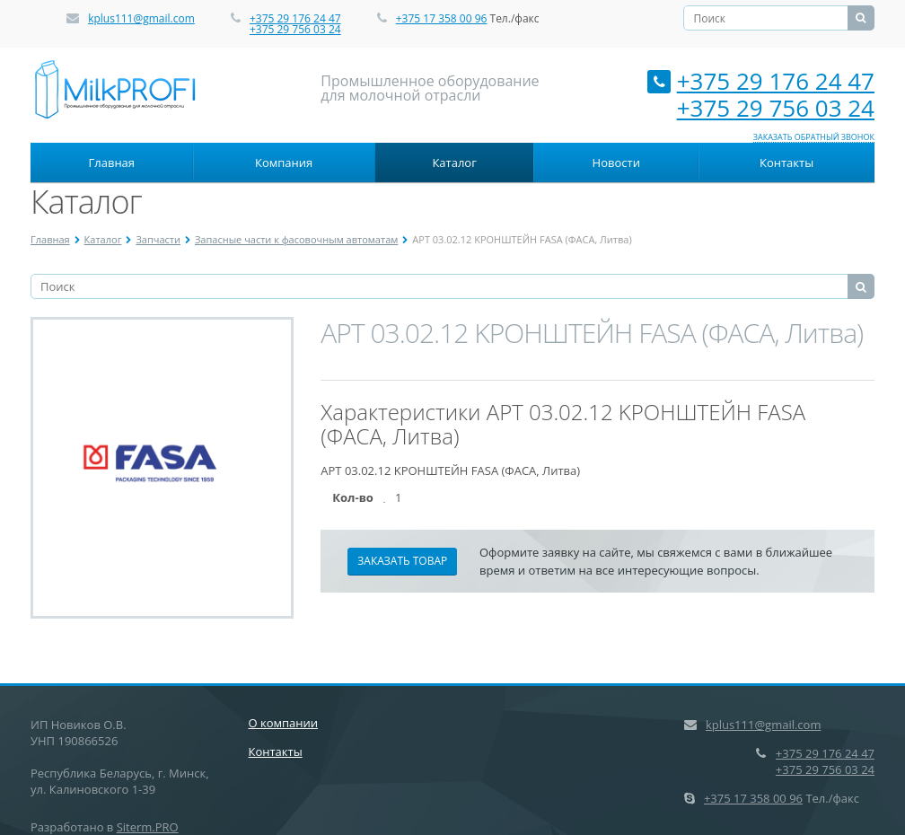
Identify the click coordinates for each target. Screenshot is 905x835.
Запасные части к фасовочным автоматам (296, 239)
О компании (284, 723)
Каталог (454, 162)
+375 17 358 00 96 (442, 18)
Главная (112, 162)
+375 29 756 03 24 (295, 29)
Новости (616, 162)
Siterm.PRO (148, 827)
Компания (283, 162)
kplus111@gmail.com (141, 18)
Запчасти (158, 239)
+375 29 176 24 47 (295, 18)
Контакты (786, 162)
